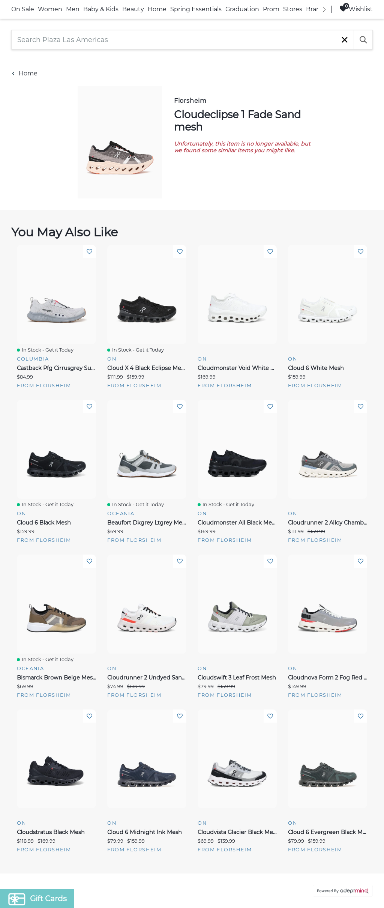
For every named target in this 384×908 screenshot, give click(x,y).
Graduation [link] (242, 9)
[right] (324, 9)
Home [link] (157, 9)
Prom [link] (271, 9)
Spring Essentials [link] (196, 9)
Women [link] (50, 9)
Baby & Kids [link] (100, 9)
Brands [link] (316, 9)
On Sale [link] (22, 9)
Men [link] (73, 9)
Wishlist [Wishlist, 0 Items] (356, 9)
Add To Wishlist (89, 251)
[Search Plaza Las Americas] (173, 39)
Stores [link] (292, 9)
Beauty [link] (133, 9)
